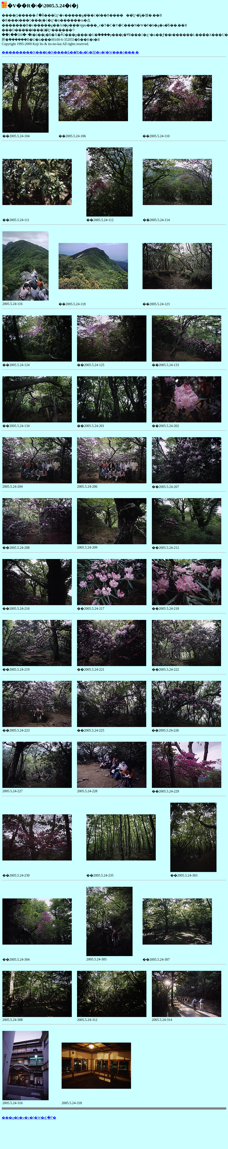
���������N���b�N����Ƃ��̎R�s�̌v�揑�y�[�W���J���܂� (70, 52)
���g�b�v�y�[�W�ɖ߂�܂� (29, 1118)
